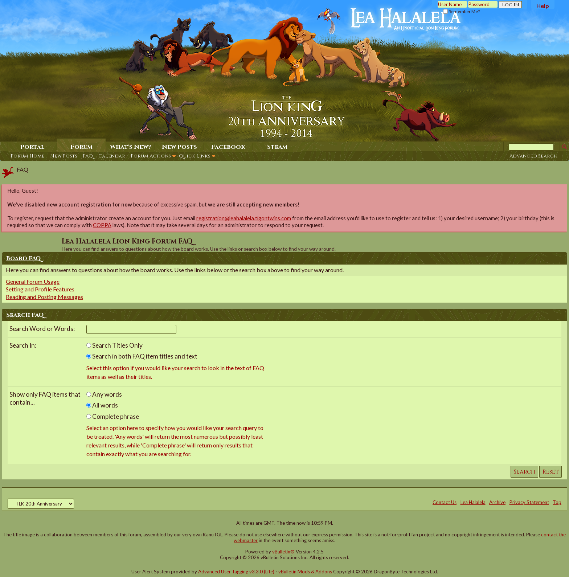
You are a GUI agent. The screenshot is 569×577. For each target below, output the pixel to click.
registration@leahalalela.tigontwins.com (243, 218)
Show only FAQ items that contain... (45, 398)
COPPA (102, 225)
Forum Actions (151, 156)
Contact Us (445, 502)
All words (102, 405)
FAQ (88, 156)
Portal (32, 147)
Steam (277, 147)
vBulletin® (283, 552)
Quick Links (194, 156)
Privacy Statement (529, 502)
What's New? (130, 147)
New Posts (63, 156)
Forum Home (28, 156)
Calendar (111, 156)
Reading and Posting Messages (44, 296)
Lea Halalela (473, 502)
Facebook (228, 147)
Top (557, 502)
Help (542, 5)
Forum (81, 147)
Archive (497, 502)
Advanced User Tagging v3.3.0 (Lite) (236, 571)
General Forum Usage (33, 281)
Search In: (22, 345)
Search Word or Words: (42, 328)
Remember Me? (461, 11)
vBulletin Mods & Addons (305, 571)
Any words (104, 394)
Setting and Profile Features (40, 289)
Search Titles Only (114, 345)
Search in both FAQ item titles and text (141, 356)
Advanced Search (533, 156)
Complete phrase (112, 416)
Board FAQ (23, 258)
